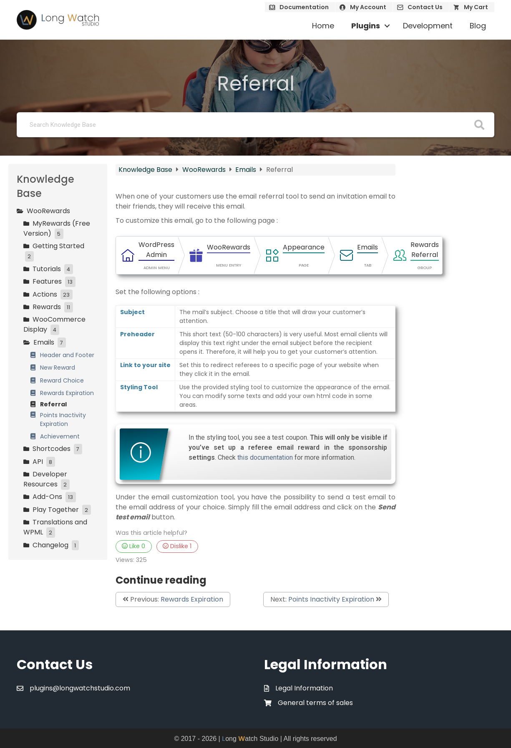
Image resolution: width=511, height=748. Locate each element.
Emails (246, 169)
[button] (387, 25)
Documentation (304, 7)
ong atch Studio (250, 738)
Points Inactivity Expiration (331, 599)
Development (428, 25)
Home (323, 25)
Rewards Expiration (192, 599)
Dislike (177, 546)
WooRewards (204, 169)
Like (133, 546)
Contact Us (425, 7)
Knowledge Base (146, 169)
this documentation (265, 457)
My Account (368, 7)
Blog (478, 25)
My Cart (476, 7)
